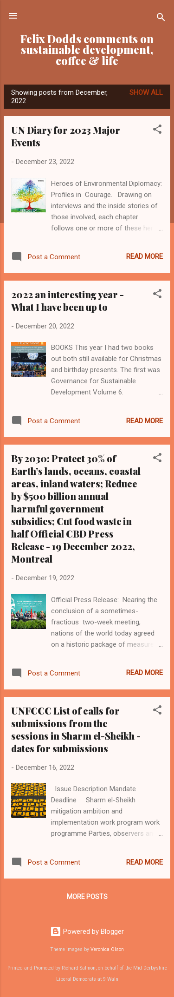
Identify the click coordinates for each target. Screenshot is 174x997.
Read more (144, 256)
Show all (146, 92)
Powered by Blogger (87, 931)
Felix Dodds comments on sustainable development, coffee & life (87, 50)
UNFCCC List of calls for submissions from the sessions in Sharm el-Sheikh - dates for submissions (76, 729)
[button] (157, 131)
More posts (87, 896)
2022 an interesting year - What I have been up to (67, 300)
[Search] (161, 19)
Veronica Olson (107, 949)
